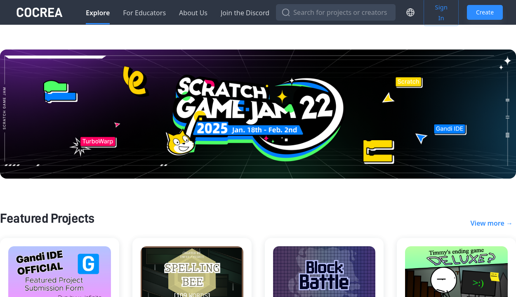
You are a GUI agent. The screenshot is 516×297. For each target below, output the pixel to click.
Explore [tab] (98, 12)
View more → (491, 223)
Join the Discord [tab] (245, 12)
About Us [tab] (193, 12)
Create (485, 12)
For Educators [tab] (144, 12)
